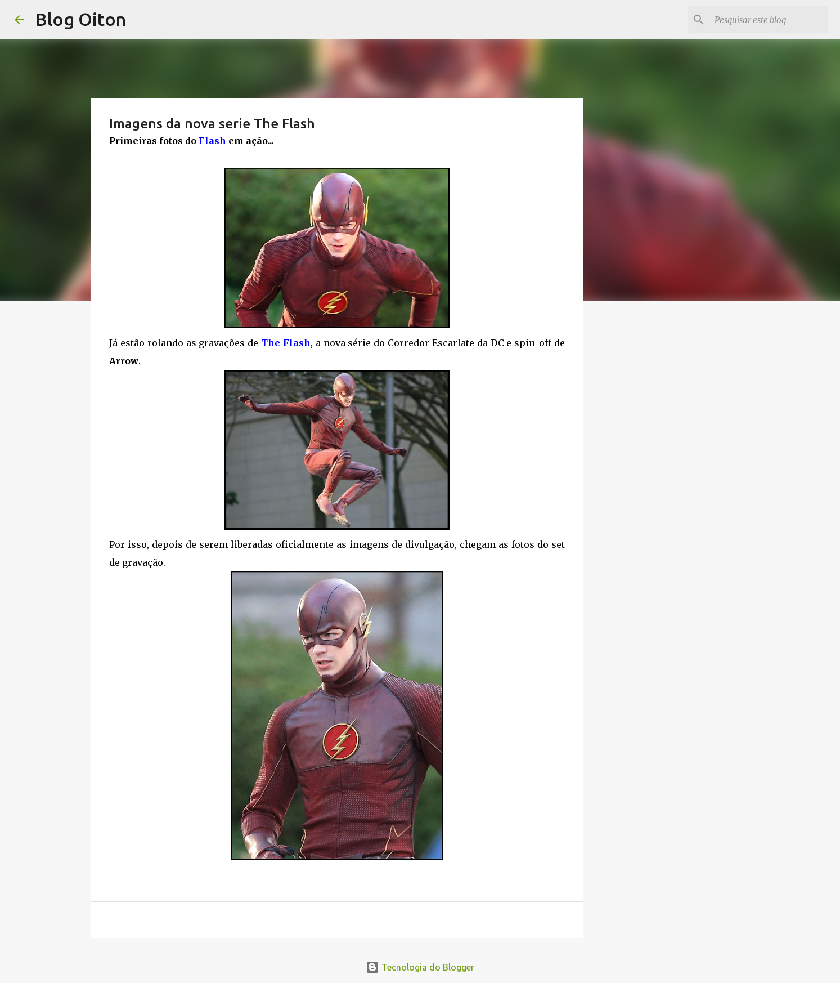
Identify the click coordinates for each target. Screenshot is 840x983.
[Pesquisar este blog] (769, 19)
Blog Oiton (80, 19)
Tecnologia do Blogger (420, 967)
